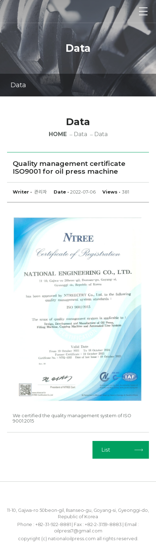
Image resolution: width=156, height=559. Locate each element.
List (105, 450)
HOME (58, 134)
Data (79, 85)
